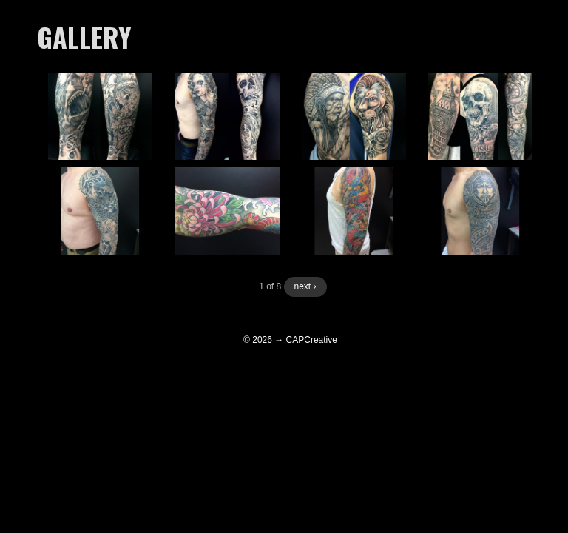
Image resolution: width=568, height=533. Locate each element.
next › (305, 286)
